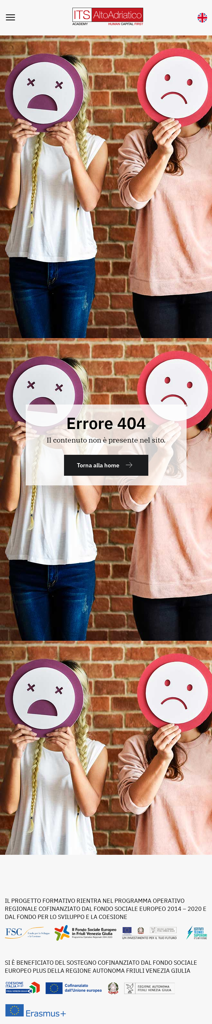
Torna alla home (98, 465)
